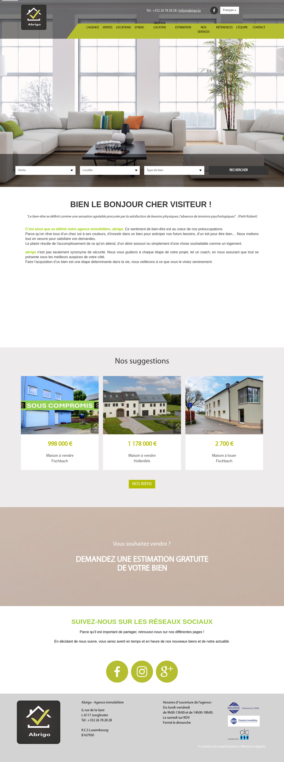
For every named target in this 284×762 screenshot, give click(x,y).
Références (224, 27)
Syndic (139, 27)
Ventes (107, 27)
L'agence (93, 27)
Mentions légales (252, 746)
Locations (123, 27)
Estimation (183, 27)
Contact (259, 27)
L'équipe (242, 27)
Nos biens (142, 484)
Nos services (203, 30)
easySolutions (228, 746)
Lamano (207, 746)
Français (229, 10)
